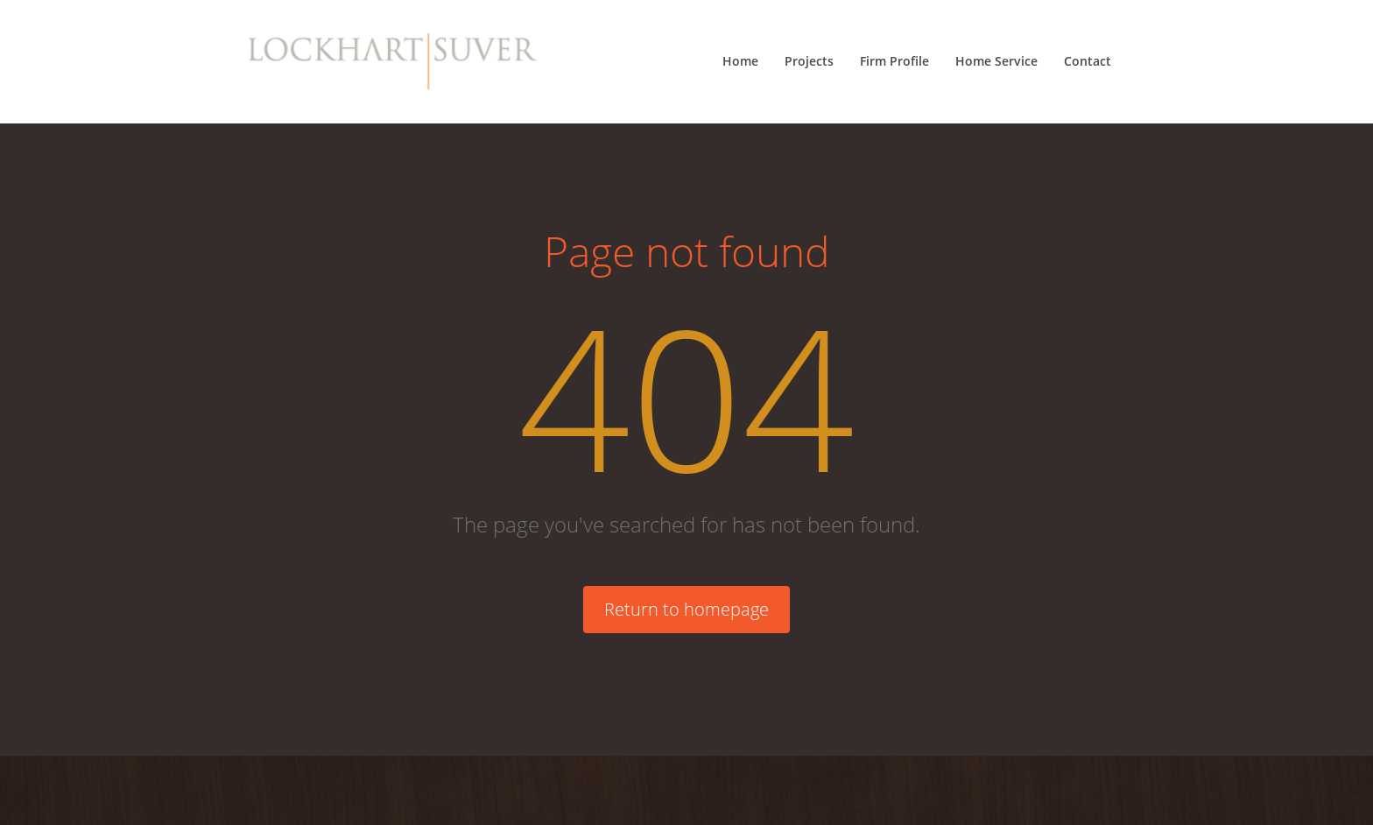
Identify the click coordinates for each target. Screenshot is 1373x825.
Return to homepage (686, 609)
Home (740, 61)
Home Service (996, 61)
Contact (1087, 61)
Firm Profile (894, 61)
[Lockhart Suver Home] (393, 61)
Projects (809, 61)
